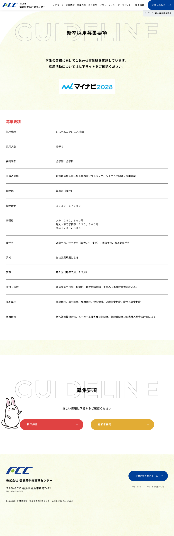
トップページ (56, 5)
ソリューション (107, 5)
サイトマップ (120, 497)
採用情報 (139, 5)
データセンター (125, 5)
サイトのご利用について (148, 497)
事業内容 (81, 5)
